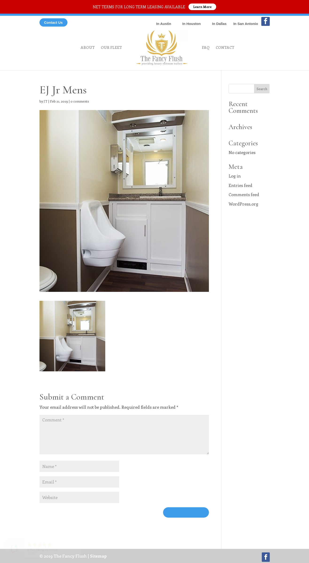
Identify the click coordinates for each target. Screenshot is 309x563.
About (88, 48)
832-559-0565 (191, 20)
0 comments (79, 101)
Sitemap (98, 556)
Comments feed (244, 194)
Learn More (202, 7)
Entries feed (240, 185)
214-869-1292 (219, 20)
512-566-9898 (163, 20)
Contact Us (53, 22)
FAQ (206, 48)
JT (45, 101)
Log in (235, 176)
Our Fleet (111, 48)
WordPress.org (243, 204)
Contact (225, 48)
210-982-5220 (245, 20)
